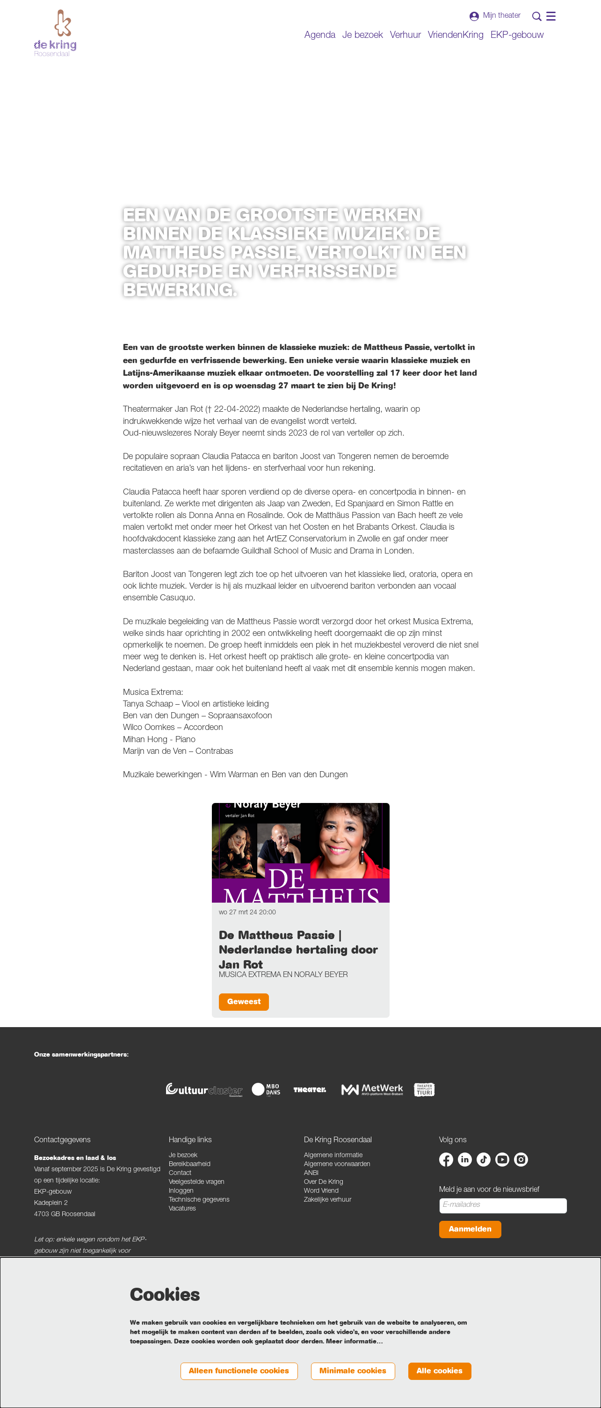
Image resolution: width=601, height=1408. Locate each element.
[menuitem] (319, 36)
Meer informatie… (354, 1341)
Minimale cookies (348, 1370)
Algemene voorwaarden (337, 1165)
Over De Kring (323, 1183)
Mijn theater (495, 16)
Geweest (245, 1002)
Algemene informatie (333, 1156)
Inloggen (181, 1192)
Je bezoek (183, 1156)
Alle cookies (438, 1370)
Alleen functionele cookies (229, 1370)
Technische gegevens (199, 1200)
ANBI (311, 1174)
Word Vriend (321, 1192)
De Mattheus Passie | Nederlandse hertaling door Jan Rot (298, 950)
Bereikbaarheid (189, 1165)
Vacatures (182, 1209)
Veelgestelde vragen (196, 1183)
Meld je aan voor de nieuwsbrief (489, 1191)
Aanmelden (471, 1230)
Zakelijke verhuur (327, 1200)
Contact (180, 1174)
